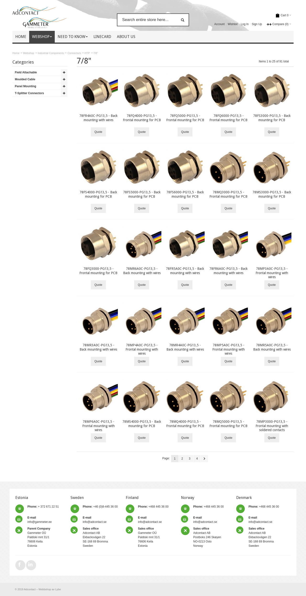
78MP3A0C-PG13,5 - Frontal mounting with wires (272, 273)
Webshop (28, 53)
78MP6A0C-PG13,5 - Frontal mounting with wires (98, 426)
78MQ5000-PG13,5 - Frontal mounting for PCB (228, 424)
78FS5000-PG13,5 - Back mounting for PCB (142, 194)
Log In (245, 24)
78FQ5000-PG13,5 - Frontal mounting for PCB (185, 118)
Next (204, 458)
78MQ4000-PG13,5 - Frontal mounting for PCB (185, 424)
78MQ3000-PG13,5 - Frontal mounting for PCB (228, 194)
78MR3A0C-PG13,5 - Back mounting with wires (98, 347)
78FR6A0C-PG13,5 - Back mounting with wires (228, 271)
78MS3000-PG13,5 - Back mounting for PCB (271, 194)
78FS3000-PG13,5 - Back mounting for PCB (272, 118)
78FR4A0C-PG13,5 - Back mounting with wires (98, 118)
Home (15, 53)
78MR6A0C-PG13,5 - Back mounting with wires (142, 271)
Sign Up (257, 24)
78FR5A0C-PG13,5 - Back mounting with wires (185, 271)
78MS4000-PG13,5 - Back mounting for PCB (141, 424)
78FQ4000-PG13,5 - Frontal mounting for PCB (142, 118)
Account (219, 24)
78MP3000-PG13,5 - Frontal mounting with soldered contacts (272, 426)
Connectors (74, 53)
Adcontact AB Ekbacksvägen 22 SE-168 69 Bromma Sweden (95, 537)
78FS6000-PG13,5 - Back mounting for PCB (185, 194)
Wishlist (233, 24)
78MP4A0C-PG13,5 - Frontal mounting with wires (142, 349)
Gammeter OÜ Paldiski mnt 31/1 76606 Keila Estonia (38, 537)
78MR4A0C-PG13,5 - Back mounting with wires (185, 347)
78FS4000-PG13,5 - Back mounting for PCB (98, 194)
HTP (87, 53)
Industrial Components (51, 53)
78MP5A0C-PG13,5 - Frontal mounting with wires (228, 349)
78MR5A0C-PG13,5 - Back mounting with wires (272, 347)
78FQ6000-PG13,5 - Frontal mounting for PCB (228, 118)
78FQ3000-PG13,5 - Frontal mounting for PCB (98, 271)
